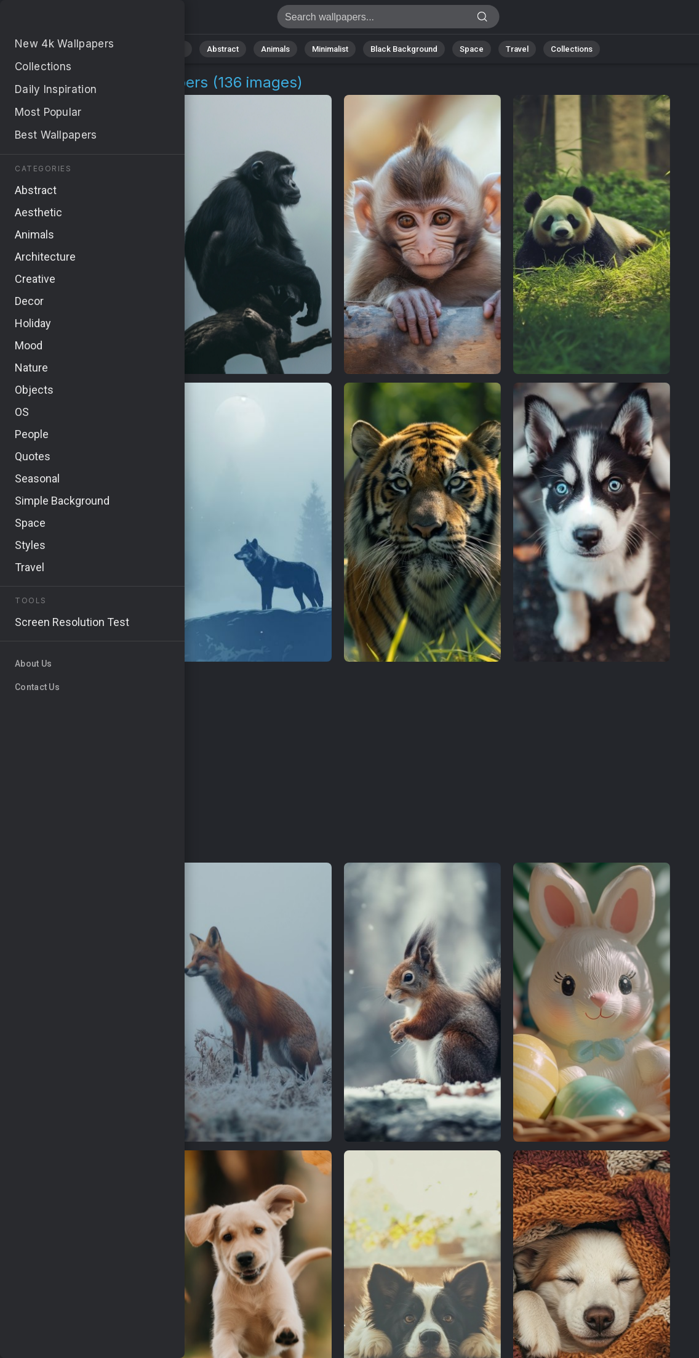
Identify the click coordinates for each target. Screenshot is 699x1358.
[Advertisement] (338, 763)
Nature (172, 49)
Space (472, 49)
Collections (572, 49)
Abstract (223, 49)
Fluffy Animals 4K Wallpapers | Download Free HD (73, 20)
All (133, 49)
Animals (275, 49)
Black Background (403, 49)
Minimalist (330, 49)
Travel (517, 49)
